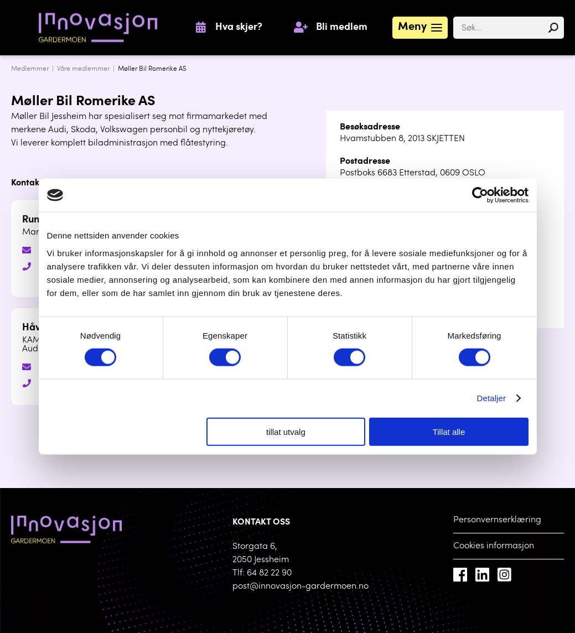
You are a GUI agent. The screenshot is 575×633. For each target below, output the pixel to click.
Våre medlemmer (83, 69)
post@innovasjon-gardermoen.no (300, 586)
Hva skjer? (238, 28)
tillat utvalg (285, 431)
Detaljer (491, 398)
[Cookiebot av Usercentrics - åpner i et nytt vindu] (480, 195)
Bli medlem (341, 28)
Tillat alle (449, 431)
